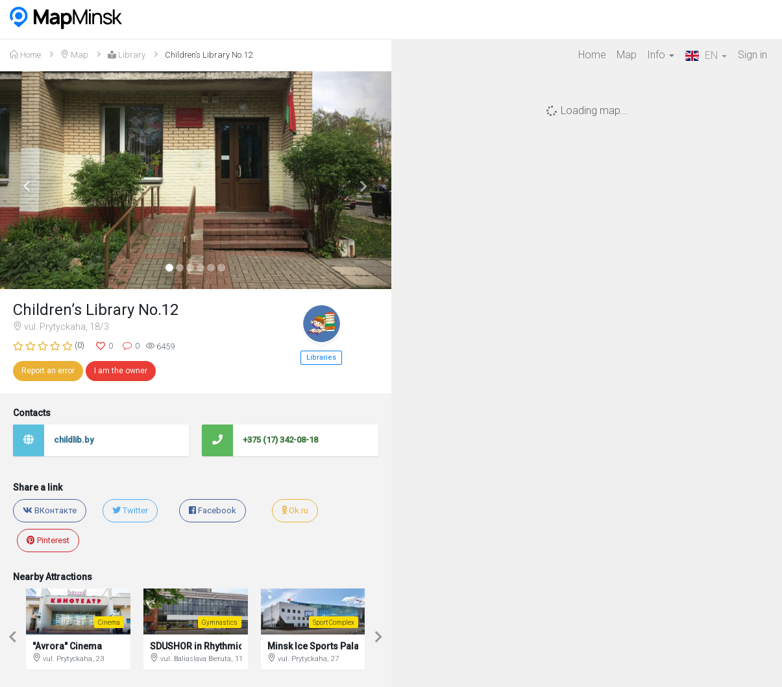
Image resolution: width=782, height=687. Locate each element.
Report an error (48, 370)
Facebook (212, 510)
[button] (29, 180)
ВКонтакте (50, 510)
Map (627, 55)
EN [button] (706, 55)
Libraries (321, 357)
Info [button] (660, 55)
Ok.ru (295, 510)
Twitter (130, 510)
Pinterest (48, 540)
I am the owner (120, 370)
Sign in (752, 55)
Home (592, 55)
